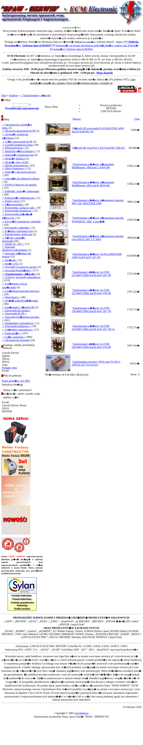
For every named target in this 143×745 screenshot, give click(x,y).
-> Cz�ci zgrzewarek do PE (17, 141)
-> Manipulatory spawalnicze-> (18, 323)
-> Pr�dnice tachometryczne (17, 231)
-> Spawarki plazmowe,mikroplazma (15, 248)
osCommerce (81, 713)
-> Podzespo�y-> (12, 333)
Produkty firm (9, 367)
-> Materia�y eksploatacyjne (18, 155)
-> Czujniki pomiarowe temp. (17, 144)
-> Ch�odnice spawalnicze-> (18, 329)
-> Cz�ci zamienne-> (14, 337)
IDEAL (6, 361)
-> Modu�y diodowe (13, 158)
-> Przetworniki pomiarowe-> (18, 210)
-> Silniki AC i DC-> (13, 244)
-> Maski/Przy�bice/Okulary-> (19, 151)
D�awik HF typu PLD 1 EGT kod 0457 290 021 (98, 147)
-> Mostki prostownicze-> (16, 165)
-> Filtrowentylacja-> (13, 147)
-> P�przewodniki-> (13, 204)
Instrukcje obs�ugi (12, 384)
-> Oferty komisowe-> (14, 168)
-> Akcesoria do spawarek (16, 340)
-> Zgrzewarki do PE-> (14, 313)
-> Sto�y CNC (10, 263)
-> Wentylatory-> (11, 297)
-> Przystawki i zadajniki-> (16, 227)
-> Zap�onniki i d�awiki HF (18, 307)
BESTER (7, 411)
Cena (137, 118)
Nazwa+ (76, 118)
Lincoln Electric (10, 352)
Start (3, 95)
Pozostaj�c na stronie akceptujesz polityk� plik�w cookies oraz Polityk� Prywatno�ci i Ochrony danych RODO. (72, 45)
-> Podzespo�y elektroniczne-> (19, 197)
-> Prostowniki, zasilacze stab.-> (19, 207)
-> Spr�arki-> (10, 260)
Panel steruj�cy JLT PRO (16, 380)
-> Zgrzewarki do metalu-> (16, 310)
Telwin (5, 358)
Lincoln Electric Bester (14, 405)
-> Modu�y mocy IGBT (15, 162)
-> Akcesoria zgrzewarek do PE (19, 130)
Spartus (6, 355)
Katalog (13, 95)
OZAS (5, 408)
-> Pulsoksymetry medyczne (17, 234)
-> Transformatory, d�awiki (35, 95)
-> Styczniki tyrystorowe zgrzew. (19, 267)
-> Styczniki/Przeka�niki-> (17, 270)
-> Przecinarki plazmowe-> (16, 326)
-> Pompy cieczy (11, 201)
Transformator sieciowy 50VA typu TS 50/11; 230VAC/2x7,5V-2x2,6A (96, 363)
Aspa (4, 364)
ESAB (5, 370)
